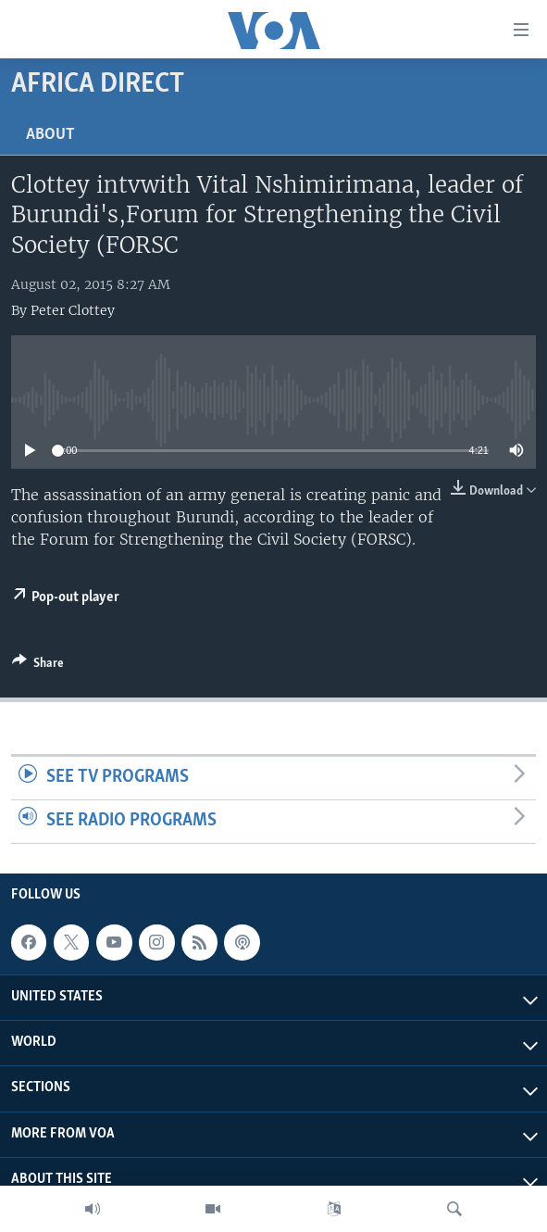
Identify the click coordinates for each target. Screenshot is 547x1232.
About (50, 135)
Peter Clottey (73, 310)
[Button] (38, 666)
